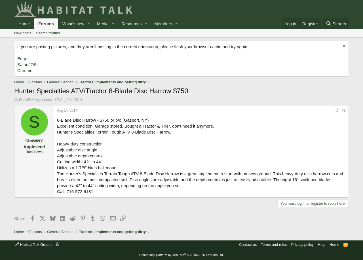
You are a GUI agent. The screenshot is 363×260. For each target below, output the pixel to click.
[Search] (336, 23)
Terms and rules (274, 244)
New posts (22, 33)
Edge (22, 58)
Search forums (48, 33)
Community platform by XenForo (181, 255)
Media (103, 23)
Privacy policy (302, 244)
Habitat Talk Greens (34, 244)
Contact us (248, 244)
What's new (73, 23)
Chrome (24, 70)
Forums (46, 23)
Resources (131, 23)
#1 (344, 111)
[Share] (336, 110)
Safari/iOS (27, 64)
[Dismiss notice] (343, 47)
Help (322, 244)
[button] (89, 23)
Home (24, 23)
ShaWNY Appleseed (35, 100)
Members (163, 23)
